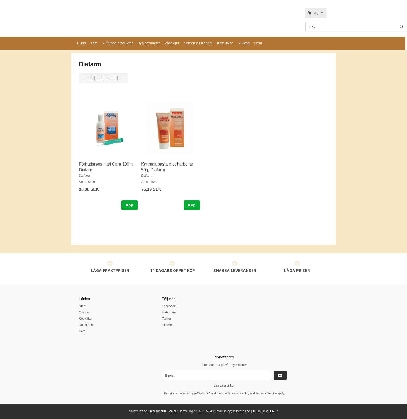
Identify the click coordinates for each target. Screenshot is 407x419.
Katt (93, 43)
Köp (129, 205)
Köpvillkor (225, 43)
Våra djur (172, 43)
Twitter (166, 318)
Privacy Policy (240, 393)
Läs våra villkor (224, 385)
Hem (258, 43)
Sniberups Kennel (198, 43)
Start (82, 306)
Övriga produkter (119, 43)
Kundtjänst (86, 325)
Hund (81, 43)
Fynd (246, 43)
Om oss (84, 312)
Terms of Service (266, 393)
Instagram (169, 312)
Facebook (169, 306)
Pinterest (168, 325)
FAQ (82, 331)
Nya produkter (148, 43)
